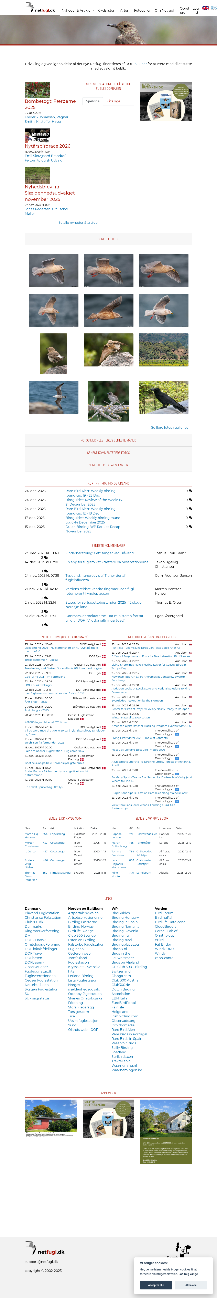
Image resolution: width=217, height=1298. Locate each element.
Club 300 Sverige (82, 935)
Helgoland (120, 1012)
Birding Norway (81, 926)
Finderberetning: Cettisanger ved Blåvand (100, 553)
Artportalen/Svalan (83, 913)
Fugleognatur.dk (38, 971)
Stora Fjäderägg (81, 1007)
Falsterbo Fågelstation (86, 944)
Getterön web (79, 953)
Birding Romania (125, 926)
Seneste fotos (108, 239)
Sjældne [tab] (92, 101)
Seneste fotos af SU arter (108, 465)
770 (131, 872)
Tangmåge (144, 842)
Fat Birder (163, 944)
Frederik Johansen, (41, 117)
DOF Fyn (95, 656)
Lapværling (57, 833)
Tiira (71, 1016)
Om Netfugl (164, 10)
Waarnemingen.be (127, 1070)
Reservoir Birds (124, 1043)
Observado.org (123, 1021)
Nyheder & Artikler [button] (77, 10)
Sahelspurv (144, 872)
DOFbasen (33, 958)
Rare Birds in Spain (127, 1039)
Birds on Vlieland (125, 962)
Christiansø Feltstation (43, 918)
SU (27, 994)
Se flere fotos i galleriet (169, 427)
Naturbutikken (37, 985)
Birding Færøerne (82, 922)
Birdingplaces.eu (125, 944)
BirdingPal (163, 918)
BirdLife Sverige (81, 931)
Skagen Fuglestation (41, 989)
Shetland (119, 1052)
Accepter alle (156, 1285)
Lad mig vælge (188, 1274)
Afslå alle (191, 1285)
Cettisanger (57, 842)
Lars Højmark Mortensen (119, 864)
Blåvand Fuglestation (87, 698)
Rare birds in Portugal (129, 1034)
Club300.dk (34, 922)
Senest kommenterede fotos (108, 453)
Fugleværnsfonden (40, 976)
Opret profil (184, 10)
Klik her (140, 64)
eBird (159, 940)
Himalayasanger (61, 872)
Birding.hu (120, 935)
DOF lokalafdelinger (41, 949)
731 (131, 833)
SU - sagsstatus (37, 998)
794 (131, 851)
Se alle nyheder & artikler (78, 223)
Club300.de (121, 985)
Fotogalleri (142, 10)
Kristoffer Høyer (48, 122)
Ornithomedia (123, 1025)
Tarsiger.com (78, 1012)
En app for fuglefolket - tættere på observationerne (107, 562)
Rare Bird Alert (123, 1030)
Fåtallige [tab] (113, 101)
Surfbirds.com (123, 1057)
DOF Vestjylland (90, 644)
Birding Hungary (125, 918)
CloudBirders (165, 926)
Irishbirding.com (125, 1016)
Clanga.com (121, 976)
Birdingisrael (122, 940)
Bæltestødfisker (147, 833)
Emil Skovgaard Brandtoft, (46, 156)
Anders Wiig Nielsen (30, 864)
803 (131, 860)
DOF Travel (34, 953)
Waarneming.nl (124, 1066)
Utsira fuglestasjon (83, 1021)
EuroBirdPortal (124, 1003)
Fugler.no (76, 949)
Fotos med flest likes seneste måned (108, 440)
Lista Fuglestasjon (82, 980)
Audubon (181, 644)
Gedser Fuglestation (87, 664)
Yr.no (72, 1025)
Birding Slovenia (125, 931)
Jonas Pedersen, (38, 209)
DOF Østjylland (91, 767)
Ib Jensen (31, 851)
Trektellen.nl (122, 1061)
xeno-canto (164, 958)
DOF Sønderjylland (88, 681)
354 (45, 833)
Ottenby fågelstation (85, 994)
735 (131, 842)
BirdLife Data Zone (170, 922)
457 (45, 851)
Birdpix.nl (119, 949)
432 (45, 842)
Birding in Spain (125, 922)
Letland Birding (81, 976)
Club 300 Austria (125, 980)
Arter (124, 10)
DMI (28, 935)
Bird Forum (164, 913)
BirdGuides (121, 913)
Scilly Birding (122, 1048)
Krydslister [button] (105, 10)
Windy (160, 953)
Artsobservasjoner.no (85, 918)
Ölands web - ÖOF (83, 1030)
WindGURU (164, 949)
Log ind (196, 10)
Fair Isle (118, 1007)
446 (45, 860)
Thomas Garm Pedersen (31, 876)
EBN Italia (120, 998)
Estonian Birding (82, 940)
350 (45, 872)
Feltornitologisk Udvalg (44, 160)
